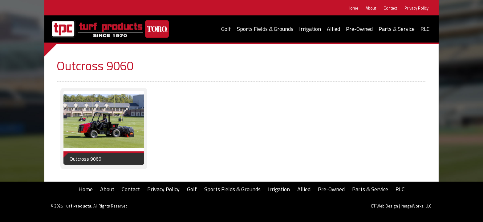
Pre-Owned (359, 29)
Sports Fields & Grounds (265, 29)
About (371, 8)
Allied (333, 29)
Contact (390, 8)
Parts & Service (397, 29)
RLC (425, 29)
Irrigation (310, 29)
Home (352, 8)
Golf (226, 29)
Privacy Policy (416, 8)
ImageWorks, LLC (416, 206)
